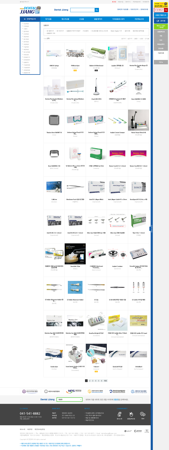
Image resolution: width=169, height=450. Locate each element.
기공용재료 (27, 65)
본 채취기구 (50, 31)
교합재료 (26, 44)
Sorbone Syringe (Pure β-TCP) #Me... (96, 133)
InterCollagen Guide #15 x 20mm (117, 199)
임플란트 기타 (51, 33)
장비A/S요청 (144, 9)
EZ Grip (96, 299)
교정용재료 (27, 70)
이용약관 (29, 429)
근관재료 (26, 34)
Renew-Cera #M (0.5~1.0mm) (138, 166)
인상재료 (26, 24)
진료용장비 (27, 60)
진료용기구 (27, 57)
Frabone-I (96, 366)
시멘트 (25, 29)
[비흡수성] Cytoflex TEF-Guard (138, 333)
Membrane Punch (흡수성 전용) (75, 199)
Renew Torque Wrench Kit (138, 132)
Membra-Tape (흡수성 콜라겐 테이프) (54, 333)
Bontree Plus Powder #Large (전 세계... (138, 66)
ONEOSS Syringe (54, 65)
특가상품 (48, 19)
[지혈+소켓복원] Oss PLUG (96, 166)
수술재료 (26, 47)
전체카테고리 (31, 19)
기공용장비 (27, 67)
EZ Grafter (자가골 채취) (138, 299)
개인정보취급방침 (39, 429)
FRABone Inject (75, 65)
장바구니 (128, 2)
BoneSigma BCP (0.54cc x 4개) (138, 199)
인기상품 (147, 38)
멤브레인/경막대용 (138, 31)
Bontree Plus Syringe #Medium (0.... (75, 99)
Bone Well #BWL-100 (54, 166)
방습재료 (26, 36)
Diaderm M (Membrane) (96, 65)
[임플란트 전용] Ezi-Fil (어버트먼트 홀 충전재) (54, 266)
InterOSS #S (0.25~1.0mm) (75, 232)
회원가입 (120, 2)
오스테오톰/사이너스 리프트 (100, 31)
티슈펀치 (86, 31)
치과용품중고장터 (118, 19)
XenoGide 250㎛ (75, 266)
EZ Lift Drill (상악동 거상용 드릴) (117, 299)
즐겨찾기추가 (24, 2)
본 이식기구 (60, 31)
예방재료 (26, 49)
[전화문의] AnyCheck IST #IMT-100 (117, 99)
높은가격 (130, 38)
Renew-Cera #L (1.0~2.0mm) (117, 166)
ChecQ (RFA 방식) (96, 99)
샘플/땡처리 (98, 19)
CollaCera (54, 199)
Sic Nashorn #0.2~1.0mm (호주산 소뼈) (75, 166)
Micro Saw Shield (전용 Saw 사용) (96, 232)
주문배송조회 (137, 2)
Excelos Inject (54, 366)
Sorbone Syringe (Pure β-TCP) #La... (75, 133)
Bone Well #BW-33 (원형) (138, 99)
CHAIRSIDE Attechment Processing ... (96, 266)
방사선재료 (27, 52)
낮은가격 (123, 38)
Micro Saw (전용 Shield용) (117, 232)
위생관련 (26, 54)
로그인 (114, 2)
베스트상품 (65, 19)
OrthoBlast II (138, 366)
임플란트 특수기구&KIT (73, 31)
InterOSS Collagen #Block (96, 199)
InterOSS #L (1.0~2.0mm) (54, 232)
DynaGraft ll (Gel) (117, 366)
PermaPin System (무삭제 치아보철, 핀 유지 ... (139, 266)
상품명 (135, 38)
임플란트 (26, 62)
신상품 (81, 19)
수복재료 (26, 26)
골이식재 (127, 31)
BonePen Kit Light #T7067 (96, 333)
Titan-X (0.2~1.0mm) (139, 232)
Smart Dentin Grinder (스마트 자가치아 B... (75, 367)
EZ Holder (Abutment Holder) (75, 299)
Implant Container (117, 266)
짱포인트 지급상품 (122, 9)
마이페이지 (146, 2)
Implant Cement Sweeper (117, 132)
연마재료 (26, 42)
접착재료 (26, 31)
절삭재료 (26, 39)
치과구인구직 (134, 9)
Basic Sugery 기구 (116, 31)
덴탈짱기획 (27, 73)
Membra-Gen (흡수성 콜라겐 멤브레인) (75, 333)
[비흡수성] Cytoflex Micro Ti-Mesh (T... (117, 333)
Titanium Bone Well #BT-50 (54, 132)
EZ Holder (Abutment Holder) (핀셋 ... (54, 300)
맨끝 (105, 380)
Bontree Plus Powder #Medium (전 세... (54, 99)
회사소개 (22, 429)
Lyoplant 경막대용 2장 (117, 65)
